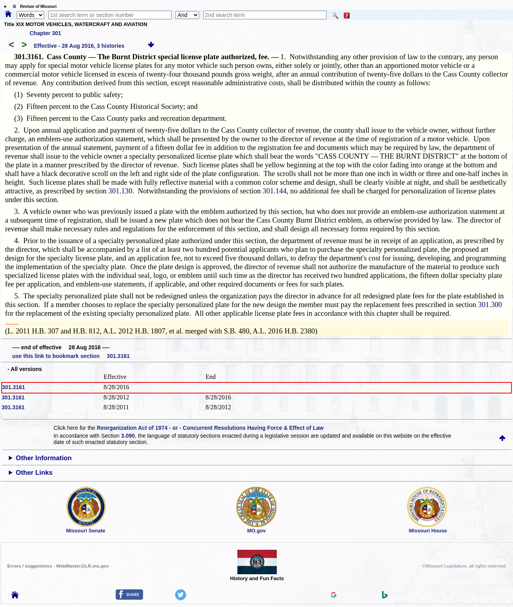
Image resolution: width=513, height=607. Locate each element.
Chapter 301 (45, 33)
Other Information (44, 458)
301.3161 (13, 387)
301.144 (275, 191)
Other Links (34, 472)
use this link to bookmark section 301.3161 (71, 356)
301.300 (490, 304)
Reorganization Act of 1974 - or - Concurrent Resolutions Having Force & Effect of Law (210, 428)
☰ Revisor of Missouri (33, 6)
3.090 (128, 436)
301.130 (120, 191)
